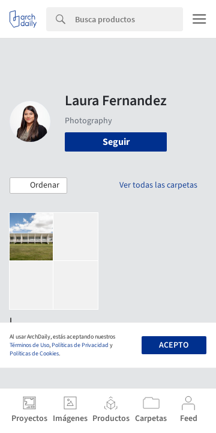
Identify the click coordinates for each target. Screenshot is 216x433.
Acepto (173, 345)
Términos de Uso (29, 345)
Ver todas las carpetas (158, 185)
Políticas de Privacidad (80, 345)
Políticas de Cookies (34, 353)
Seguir (116, 142)
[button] (38, 185)
